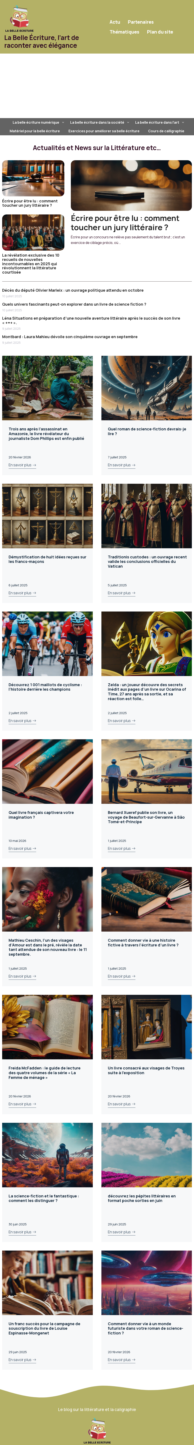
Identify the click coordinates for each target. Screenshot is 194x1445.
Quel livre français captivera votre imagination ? (41, 815)
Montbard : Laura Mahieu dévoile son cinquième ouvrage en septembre (70, 336)
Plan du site (160, 32)
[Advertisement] (97, 86)
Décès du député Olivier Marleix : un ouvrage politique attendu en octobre (73, 290)
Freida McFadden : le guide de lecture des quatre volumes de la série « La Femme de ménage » (45, 1072)
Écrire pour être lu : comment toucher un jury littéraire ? (30, 203)
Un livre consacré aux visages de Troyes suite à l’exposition (146, 1070)
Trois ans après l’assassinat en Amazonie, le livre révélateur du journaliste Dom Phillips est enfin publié (46, 433)
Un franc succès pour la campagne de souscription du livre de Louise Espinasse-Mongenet (44, 1328)
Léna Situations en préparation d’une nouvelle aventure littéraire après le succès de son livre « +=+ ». (91, 320)
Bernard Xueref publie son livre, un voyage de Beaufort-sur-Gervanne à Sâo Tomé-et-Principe (146, 817)
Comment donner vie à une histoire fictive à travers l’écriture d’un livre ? (143, 942)
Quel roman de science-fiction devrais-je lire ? (147, 431)
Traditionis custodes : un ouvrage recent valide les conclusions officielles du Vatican (147, 561)
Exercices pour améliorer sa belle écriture (104, 131)
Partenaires (141, 22)
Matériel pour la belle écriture (35, 131)
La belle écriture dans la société (100, 122)
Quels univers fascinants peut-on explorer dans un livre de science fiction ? (74, 304)
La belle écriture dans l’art (160, 122)
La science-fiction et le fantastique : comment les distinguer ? (44, 1198)
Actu (115, 22)
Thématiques (124, 32)
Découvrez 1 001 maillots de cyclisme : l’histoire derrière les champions (45, 687)
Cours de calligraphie (166, 131)
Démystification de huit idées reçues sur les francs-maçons (47, 559)
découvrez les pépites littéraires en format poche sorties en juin (142, 1198)
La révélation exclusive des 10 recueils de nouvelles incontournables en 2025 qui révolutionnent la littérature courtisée (30, 264)
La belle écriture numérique (39, 122)
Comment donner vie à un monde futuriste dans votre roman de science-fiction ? (145, 1328)
